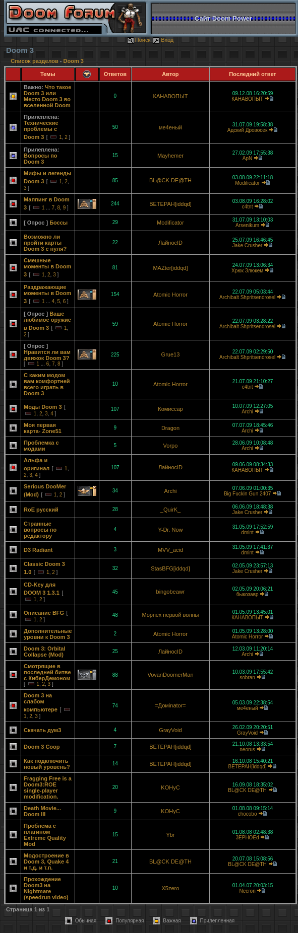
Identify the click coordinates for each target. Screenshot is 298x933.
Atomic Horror (170, 295)
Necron (247, 891)
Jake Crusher (247, 245)
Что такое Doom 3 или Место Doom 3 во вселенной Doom (47, 96)
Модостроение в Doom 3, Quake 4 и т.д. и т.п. (46, 861)
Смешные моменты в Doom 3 (47, 267)
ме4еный (170, 127)
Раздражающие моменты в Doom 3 (47, 294)
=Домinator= (170, 705)
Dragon (170, 428)
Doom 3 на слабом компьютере (40, 702)
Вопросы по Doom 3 (40, 159)
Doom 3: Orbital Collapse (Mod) (45, 651)
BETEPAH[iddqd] (170, 204)
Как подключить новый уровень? (47, 764)
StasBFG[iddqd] (170, 568)
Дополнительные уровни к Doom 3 (48, 634)
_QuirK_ (170, 510)
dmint (247, 532)
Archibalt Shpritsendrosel (247, 297)
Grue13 (170, 354)
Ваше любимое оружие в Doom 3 (47, 321)
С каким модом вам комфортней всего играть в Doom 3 (47, 384)
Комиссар (170, 409)
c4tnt (247, 206)
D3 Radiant (38, 550)
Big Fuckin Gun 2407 (247, 493)
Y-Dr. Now (170, 530)
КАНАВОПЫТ (170, 96)
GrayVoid (170, 730)
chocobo (247, 814)
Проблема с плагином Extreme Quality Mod (45, 835)
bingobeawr (170, 592)
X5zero (171, 888)
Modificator (247, 183)
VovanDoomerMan (170, 675)
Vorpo (170, 446)
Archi (247, 411)
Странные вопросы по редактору (40, 530)
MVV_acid (170, 550)
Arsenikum (247, 225)
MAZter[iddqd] (170, 268)
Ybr (170, 835)
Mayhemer (170, 156)
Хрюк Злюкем (247, 270)
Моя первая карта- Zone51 (43, 428)
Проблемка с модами (41, 446)
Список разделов (35, 61)
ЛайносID (170, 243)
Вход (163, 40)
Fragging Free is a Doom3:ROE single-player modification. (48, 787)
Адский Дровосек (247, 130)
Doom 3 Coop (42, 747)
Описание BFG (44, 613)
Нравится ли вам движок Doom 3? (47, 355)
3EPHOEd (247, 837)
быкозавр (247, 594)
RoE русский (41, 510)
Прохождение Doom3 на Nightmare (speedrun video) (46, 888)
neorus (247, 749)
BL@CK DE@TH (170, 180)
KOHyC (170, 787)
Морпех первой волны (170, 615)
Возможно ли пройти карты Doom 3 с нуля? (45, 243)
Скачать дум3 (42, 730)
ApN (247, 158)
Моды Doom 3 (43, 407)
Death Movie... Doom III (42, 811)
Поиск (138, 40)
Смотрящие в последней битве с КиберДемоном (47, 672)
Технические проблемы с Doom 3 (41, 130)
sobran (247, 677)
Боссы (58, 223)
